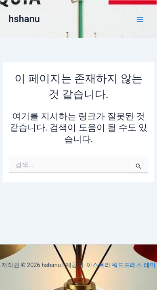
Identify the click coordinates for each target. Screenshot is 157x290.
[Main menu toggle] (140, 19)
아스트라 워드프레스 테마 (121, 265)
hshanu (24, 19)
